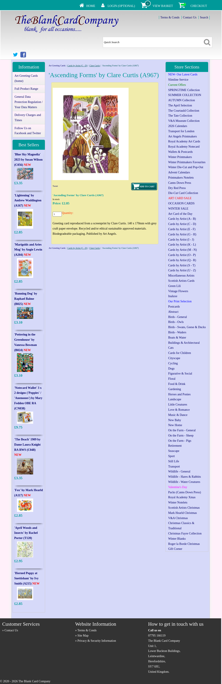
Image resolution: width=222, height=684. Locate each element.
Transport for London (181, 131)
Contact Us (190, 17)
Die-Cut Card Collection (183, 193)
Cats (171, 347)
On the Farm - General (182, 430)
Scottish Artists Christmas (184, 507)
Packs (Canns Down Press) (184, 492)
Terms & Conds (170, 17)
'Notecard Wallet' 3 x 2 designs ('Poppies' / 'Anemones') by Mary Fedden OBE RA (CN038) (28, 398)
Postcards (174, 306)
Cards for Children (179, 353)
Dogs (171, 368)
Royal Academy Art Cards (184, 141)
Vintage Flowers (178, 291)
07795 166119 (156, 635)
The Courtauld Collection (183, 110)
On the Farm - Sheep (181, 435)
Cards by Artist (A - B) (182, 218)
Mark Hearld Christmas (182, 513)
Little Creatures (177, 404)
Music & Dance (178, 415)
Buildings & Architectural (184, 342)
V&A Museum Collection (184, 120)
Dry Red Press (177, 188)
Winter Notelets (177, 502)
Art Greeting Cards (57, 65)
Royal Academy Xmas (182, 497)
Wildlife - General (179, 471)
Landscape (174, 399)
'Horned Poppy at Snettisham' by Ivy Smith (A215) (27, 578)
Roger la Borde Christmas (184, 544)
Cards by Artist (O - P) (182, 255)
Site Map (82, 635)
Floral (171, 378)
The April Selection (180, 105)
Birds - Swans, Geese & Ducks (187, 327)
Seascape (173, 451)
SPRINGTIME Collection (184, 90)
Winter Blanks (177, 538)
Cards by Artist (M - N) (182, 249)
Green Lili (174, 286)
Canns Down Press (179, 182)
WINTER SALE (178, 208)
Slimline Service (178, 79)
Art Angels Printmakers (182, 136)
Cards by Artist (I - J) (181, 239)
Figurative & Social (180, 373)
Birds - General (177, 317)
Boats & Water (177, 337)
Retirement (175, 445)
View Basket (163, 6)
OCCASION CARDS (181, 203)
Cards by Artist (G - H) (182, 234)
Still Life (173, 461)
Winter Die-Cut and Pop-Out (185, 167)
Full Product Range (26, 88)
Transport (174, 466)
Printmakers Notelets (181, 177)
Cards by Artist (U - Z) (182, 270)
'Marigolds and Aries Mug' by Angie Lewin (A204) (28, 250)
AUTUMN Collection (181, 100)
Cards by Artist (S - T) (181, 265)
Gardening (174, 389)
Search (204, 17)
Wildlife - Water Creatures (184, 482)
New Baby (174, 420)
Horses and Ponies (179, 394)
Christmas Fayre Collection (185, 533)
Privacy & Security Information (96, 640)
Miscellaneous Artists (181, 275)
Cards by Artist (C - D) (77, 65)
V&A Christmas (178, 518)
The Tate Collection (180, 115)
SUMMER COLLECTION (184, 95)
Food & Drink (176, 384)
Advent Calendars (179, 172)
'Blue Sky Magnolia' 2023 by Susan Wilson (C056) (28, 159)
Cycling (173, 363)
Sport (171, 456)
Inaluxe (172, 296)
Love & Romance (179, 409)
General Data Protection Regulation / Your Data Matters (29, 102)
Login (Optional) (121, 6)
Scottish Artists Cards (181, 280)
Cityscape (174, 358)
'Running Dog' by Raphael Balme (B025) (25, 299)
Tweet (55, 186)
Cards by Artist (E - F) (182, 229)
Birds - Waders (177, 332)
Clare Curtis (94, 65)
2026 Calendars (177, 126)
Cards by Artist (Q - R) (182, 260)
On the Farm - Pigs (179, 440)
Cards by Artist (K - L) (182, 244)
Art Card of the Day (180, 213)
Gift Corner (175, 548)
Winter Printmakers (180, 157)
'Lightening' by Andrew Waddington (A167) (27, 200)
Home (90, 6)
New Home (175, 425)
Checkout (199, 6)
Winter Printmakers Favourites (187, 162)
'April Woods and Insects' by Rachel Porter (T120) (26, 533)
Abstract (173, 311)
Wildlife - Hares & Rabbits (184, 476)
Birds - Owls (176, 322)
